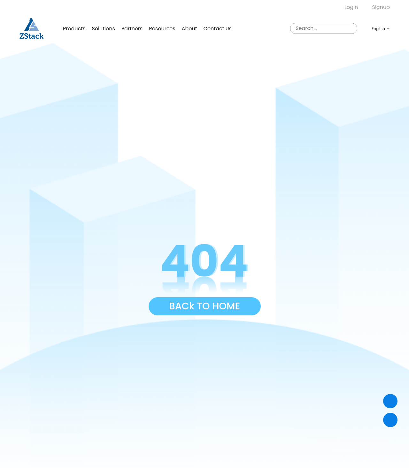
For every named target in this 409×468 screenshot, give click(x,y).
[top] (390, 420)
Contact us (218, 28)
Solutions (103, 28)
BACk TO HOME (204, 306)
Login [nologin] (351, 7)
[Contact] (390, 401)
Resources (162, 28)
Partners (132, 28)
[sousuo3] (350, 28)
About (189, 28)
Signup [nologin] (381, 7)
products (74, 28)
